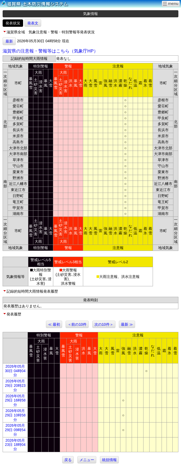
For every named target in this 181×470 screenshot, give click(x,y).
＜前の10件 (77, 324)
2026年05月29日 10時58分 (15, 415)
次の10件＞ (103, 324)
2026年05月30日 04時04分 (15, 370)
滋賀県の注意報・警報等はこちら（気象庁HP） (50, 51)
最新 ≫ (127, 324)
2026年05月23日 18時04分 (15, 444)
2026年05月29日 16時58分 (15, 400)
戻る (68, 460)
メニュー (86, 460)
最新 (9, 41)
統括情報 (109, 460)
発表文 (32, 23)
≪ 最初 (54, 324)
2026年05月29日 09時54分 (15, 429)
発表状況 (13, 23)
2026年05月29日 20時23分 (15, 385)
